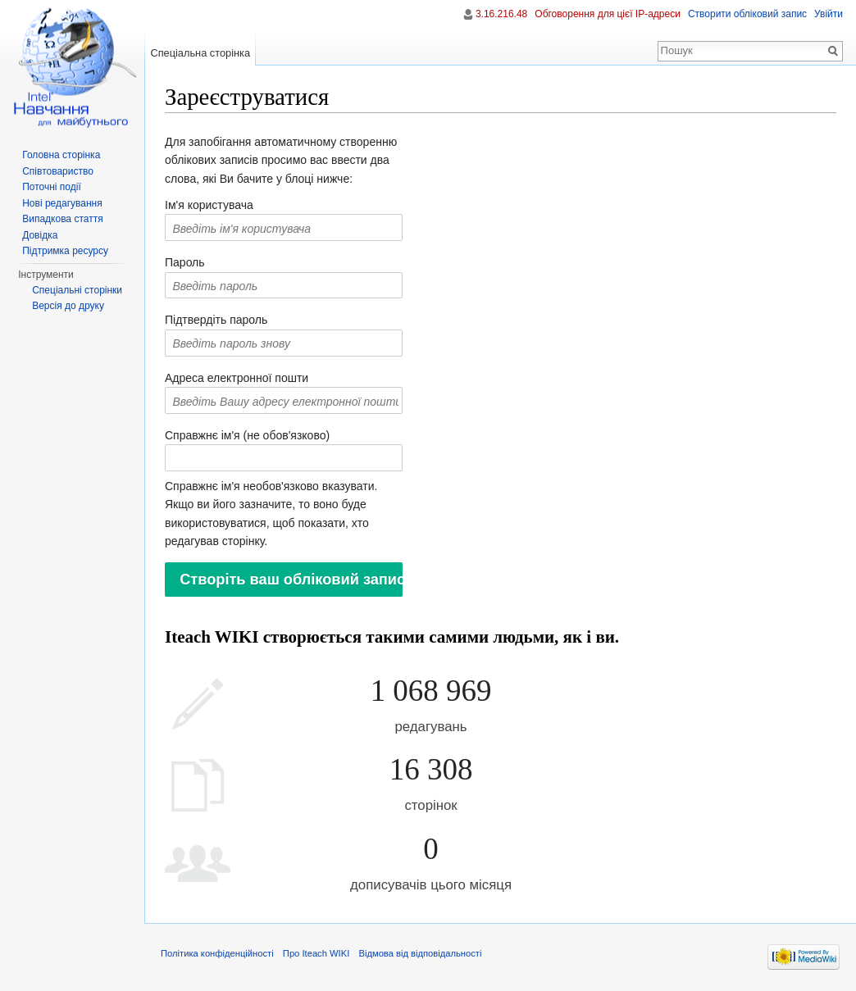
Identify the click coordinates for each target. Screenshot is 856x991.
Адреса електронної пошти (236, 377)
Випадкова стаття (62, 219)
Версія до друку (68, 305)
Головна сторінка (61, 155)
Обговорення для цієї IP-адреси (608, 14)
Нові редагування (62, 203)
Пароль (185, 262)
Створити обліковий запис (747, 14)
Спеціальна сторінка (200, 53)
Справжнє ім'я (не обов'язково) (247, 435)
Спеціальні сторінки (77, 290)
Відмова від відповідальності (419, 953)
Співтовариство (57, 171)
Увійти (828, 14)
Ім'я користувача (209, 204)
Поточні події (51, 187)
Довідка (39, 235)
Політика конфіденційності (217, 953)
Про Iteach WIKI (316, 953)
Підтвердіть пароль (216, 319)
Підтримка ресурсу (65, 251)
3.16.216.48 (501, 14)
